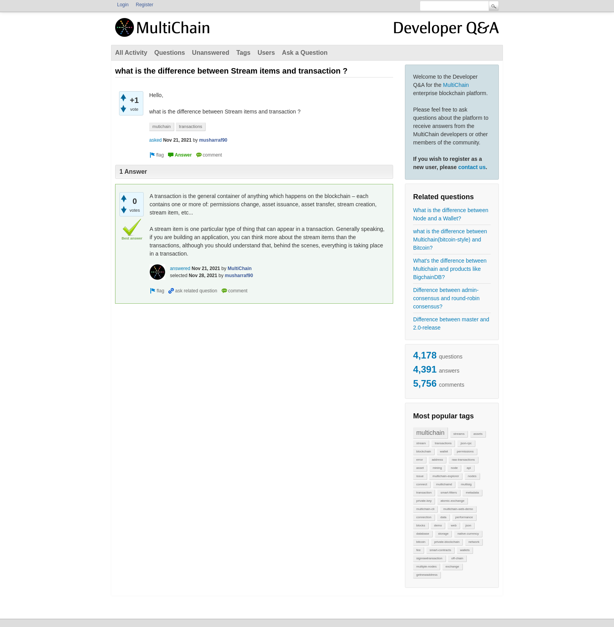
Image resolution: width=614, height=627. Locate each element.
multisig (466, 484)
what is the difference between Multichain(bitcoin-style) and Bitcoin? (450, 239)
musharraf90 (213, 140)
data (443, 517)
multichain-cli (425, 509)
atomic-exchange (452, 501)
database (422, 533)
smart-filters (449, 492)
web (454, 525)
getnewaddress (426, 575)
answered (180, 268)
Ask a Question (304, 52)
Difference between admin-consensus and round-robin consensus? (446, 298)
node (454, 468)
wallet (444, 451)
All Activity (131, 52)
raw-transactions (463, 459)
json (468, 525)
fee (418, 550)
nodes (472, 476)
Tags (243, 52)
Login (122, 4)
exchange (452, 566)
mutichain (161, 126)
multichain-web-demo (458, 509)
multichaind (444, 484)
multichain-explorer (445, 476)
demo (438, 525)
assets (477, 434)
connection (424, 517)
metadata (472, 492)
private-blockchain (446, 542)
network (473, 542)
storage (443, 533)
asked (155, 140)
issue (420, 476)
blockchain (423, 451)
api (469, 468)
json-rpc (465, 443)
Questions (169, 52)
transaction (424, 492)
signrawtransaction (429, 558)
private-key (424, 501)
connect (421, 484)
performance (464, 517)
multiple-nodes (426, 566)
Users (266, 52)
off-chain (457, 558)
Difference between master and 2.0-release (451, 323)
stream (421, 443)
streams (458, 434)
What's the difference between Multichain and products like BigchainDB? (450, 269)
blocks (420, 525)
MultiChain (456, 85)
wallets (465, 550)
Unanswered (210, 52)
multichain (430, 432)
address (437, 459)
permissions (465, 451)
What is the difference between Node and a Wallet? (450, 214)
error (419, 459)
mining (437, 468)
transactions (443, 443)
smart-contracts (440, 550)
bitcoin (420, 542)
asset (420, 468)
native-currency (468, 533)
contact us (472, 167)
